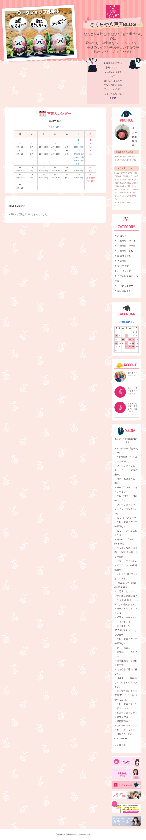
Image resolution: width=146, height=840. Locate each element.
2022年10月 (126, 322)
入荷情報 (121, 261)
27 (126, 347)
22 (133, 343)
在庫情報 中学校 (126, 246)
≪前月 (51, 127)
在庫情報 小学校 (126, 240)
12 (123, 339)
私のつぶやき (124, 256)
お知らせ (121, 236)
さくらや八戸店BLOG (113, 24)
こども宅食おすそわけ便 (126, 278)
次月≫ (59, 127)
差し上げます (124, 290)
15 (133, 339)
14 (130, 339)
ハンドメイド (124, 271)
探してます (123, 266)
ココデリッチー (125, 285)
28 (130, 347)
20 (126, 343)
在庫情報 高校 (125, 251)
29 (133, 347)
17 (116, 343)
